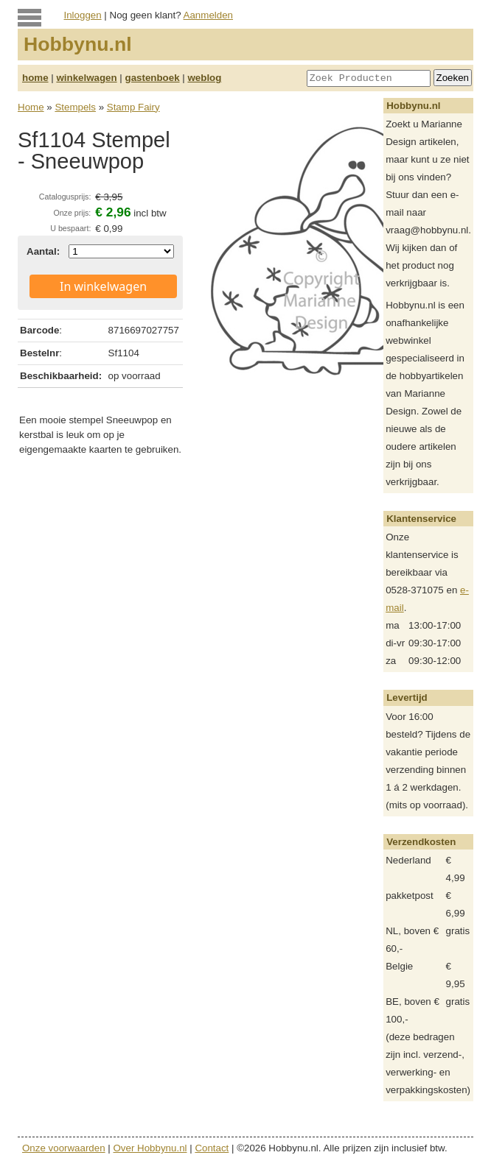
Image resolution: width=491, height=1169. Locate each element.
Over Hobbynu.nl (150, 1148)
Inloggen (83, 15)
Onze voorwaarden (63, 1148)
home (35, 77)
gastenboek (152, 77)
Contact (212, 1148)
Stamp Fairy (133, 107)
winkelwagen (86, 77)
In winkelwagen (103, 286)
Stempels (75, 107)
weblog (204, 77)
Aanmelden (208, 15)
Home (31, 107)
